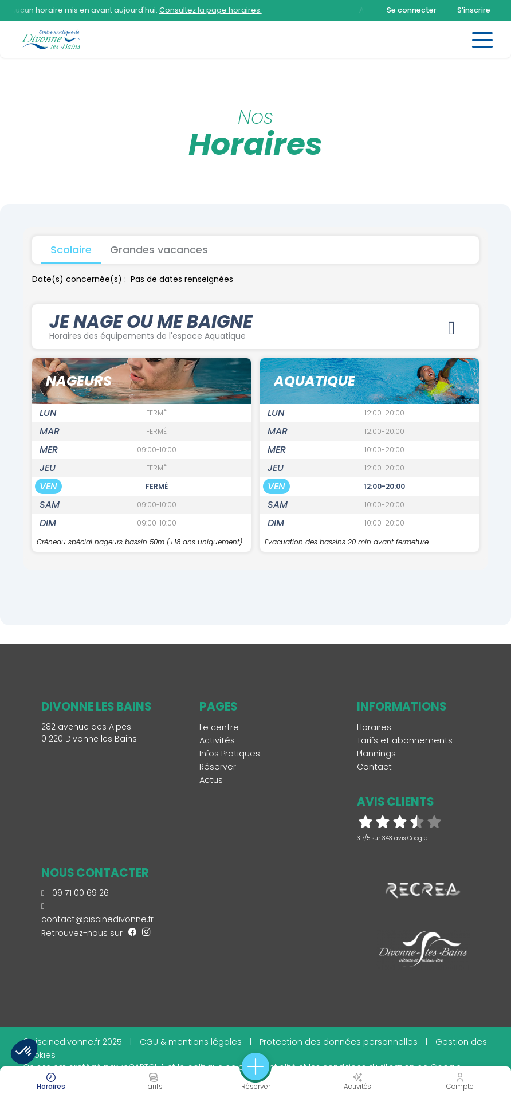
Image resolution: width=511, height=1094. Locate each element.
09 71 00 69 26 (75, 893)
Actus (211, 780)
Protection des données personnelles (339, 1042)
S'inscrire (473, 10)
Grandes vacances (159, 249)
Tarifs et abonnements (405, 740)
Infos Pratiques (229, 753)
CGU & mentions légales (191, 1042)
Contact (374, 767)
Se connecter (412, 10)
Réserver (217, 767)
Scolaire (71, 249)
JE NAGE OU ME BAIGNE (255, 326)
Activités (217, 740)
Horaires (374, 727)
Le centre (219, 727)
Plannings (376, 753)
